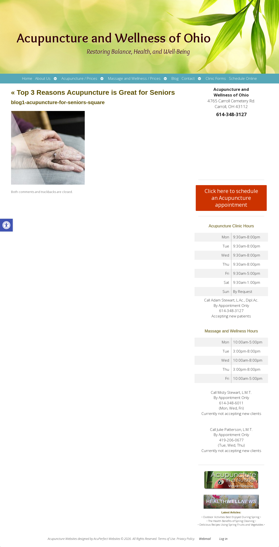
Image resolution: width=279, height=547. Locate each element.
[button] (6, 225)
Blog (175, 78)
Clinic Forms (216, 78)
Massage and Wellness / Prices (134, 78)
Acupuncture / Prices (79, 78)
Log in (223, 539)
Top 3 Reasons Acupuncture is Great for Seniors (93, 92)
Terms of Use (166, 539)
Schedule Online (243, 78)
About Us (43, 78)
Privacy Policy (185, 539)
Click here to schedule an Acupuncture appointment (231, 198)
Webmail (205, 539)
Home (27, 78)
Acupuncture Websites (62, 539)
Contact (188, 78)
